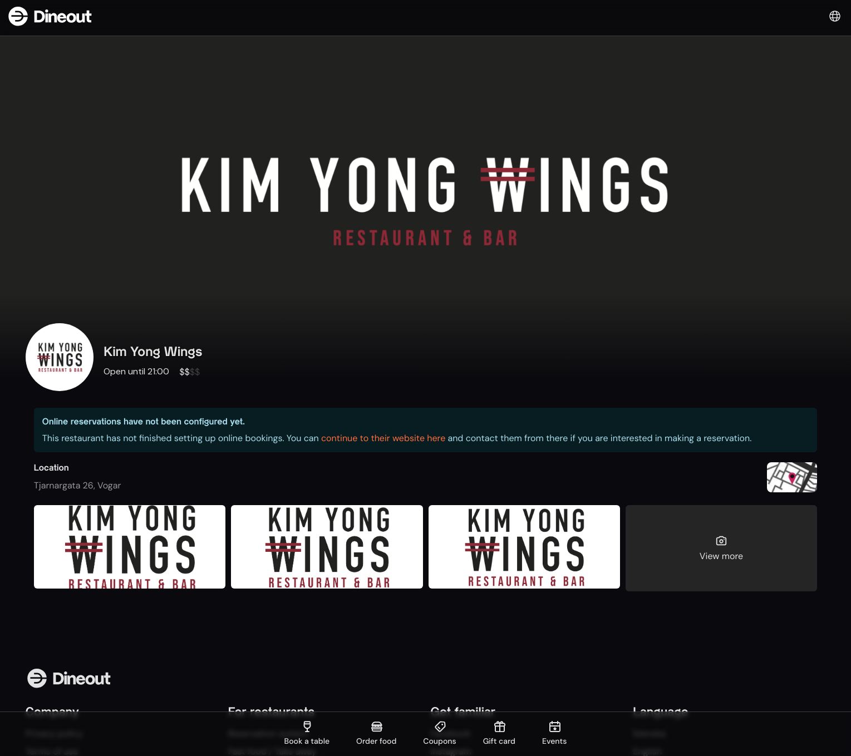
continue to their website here (383, 438)
